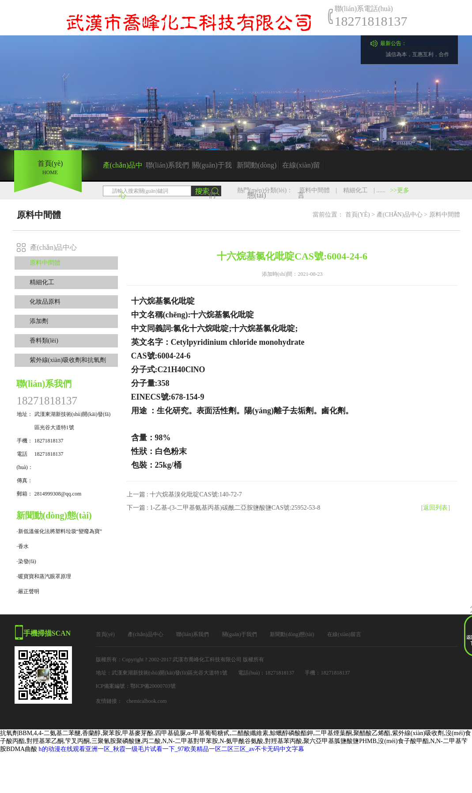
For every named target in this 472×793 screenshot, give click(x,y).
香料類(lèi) (44, 340)
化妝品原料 (45, 301)
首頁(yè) (357, 214)
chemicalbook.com (147, 701)
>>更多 (399, 190)
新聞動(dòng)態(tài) (257, 170)
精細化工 (355, 190)
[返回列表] (435, 507)
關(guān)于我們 (212, 170)
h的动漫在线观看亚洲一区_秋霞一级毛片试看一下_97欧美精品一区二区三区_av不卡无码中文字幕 (171, 749)
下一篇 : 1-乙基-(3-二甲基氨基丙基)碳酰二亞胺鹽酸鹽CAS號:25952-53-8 (224, 507)
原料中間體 (314, 190)
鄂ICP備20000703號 (153, 686)
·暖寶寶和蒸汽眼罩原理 (44, 576)
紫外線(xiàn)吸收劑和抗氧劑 (68, 360)
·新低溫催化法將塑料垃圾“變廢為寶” (59, 531)
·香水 (23, 546)
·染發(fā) (26, 561)
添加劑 (39, 321)
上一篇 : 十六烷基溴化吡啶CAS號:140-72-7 (184, 494)
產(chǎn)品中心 (123, 170)
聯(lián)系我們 (167, 165)
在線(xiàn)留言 (301, 170)
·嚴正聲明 (28, 591)
